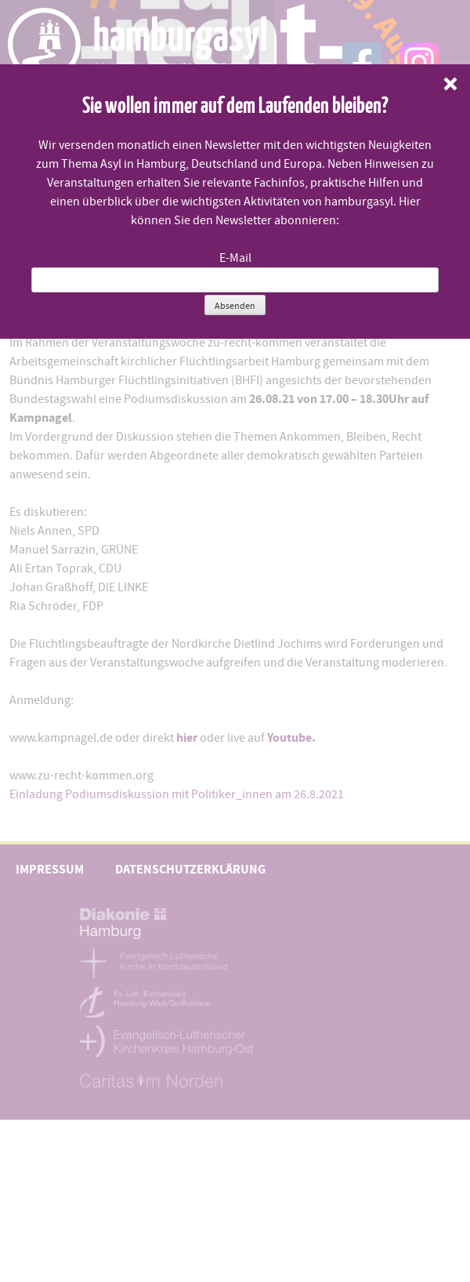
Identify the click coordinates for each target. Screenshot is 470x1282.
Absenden (235, 306)
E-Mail (235, 258)
